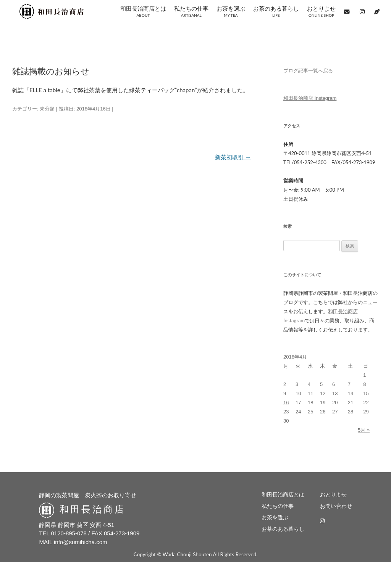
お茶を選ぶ (231, 12)
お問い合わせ (336, 506)
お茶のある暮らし (276, 12)
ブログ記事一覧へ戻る (308, 71)
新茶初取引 (233, 157)
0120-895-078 (69, 533)
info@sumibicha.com (80, 542)
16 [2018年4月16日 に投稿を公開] (286, 402)
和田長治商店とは (143, 12)
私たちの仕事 (191, 12)
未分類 (47, 109)
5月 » (364, 430)
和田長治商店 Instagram (309, 98)
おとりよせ (321, 12)
